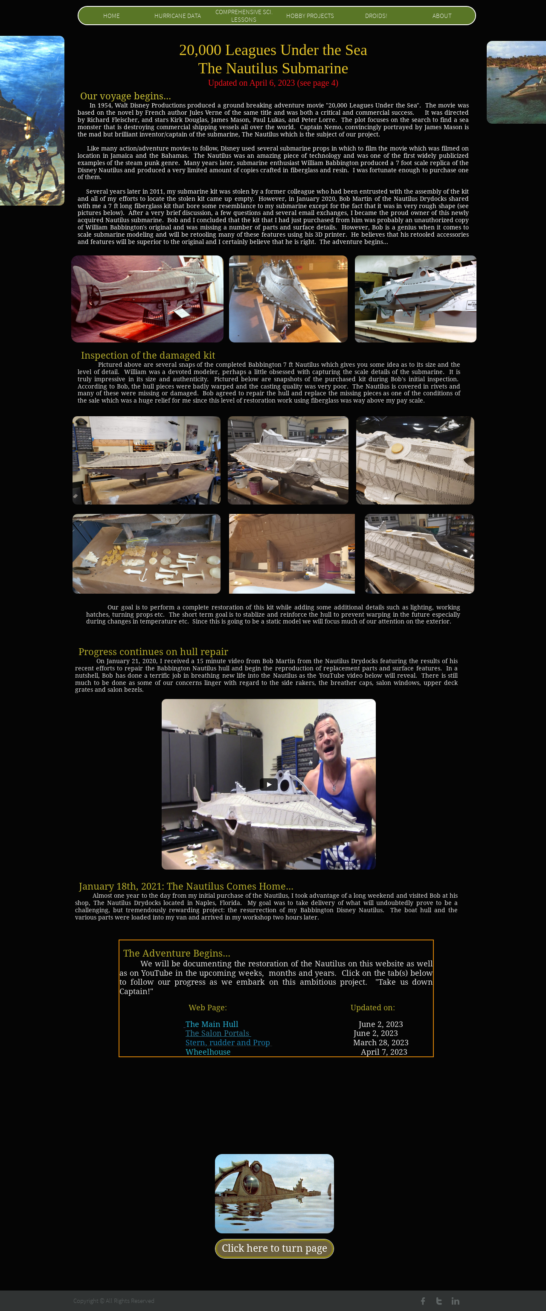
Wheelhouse (208, 1051)
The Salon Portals (218, 1033)
